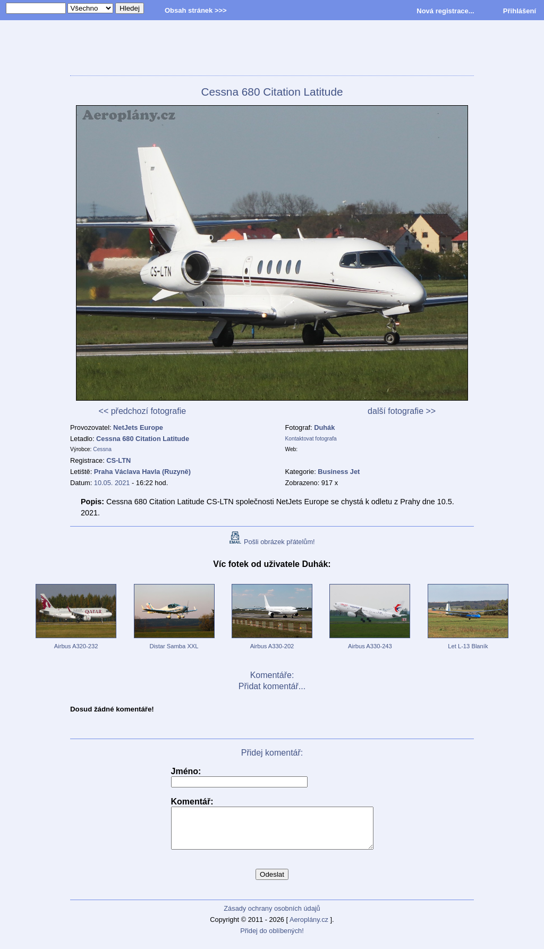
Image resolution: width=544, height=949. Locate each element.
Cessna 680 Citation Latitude (142, 439)
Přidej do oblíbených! (272, 939)
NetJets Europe (138, 427)
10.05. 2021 (112, 483)
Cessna (102, 449)
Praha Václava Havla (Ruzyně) (142, 472)
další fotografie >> (402, 411)
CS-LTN (118, 460)
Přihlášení (519, 11)
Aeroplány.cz (309, 927)
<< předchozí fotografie (142, 411)
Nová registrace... (445, 11)
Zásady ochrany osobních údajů (272, 916)
